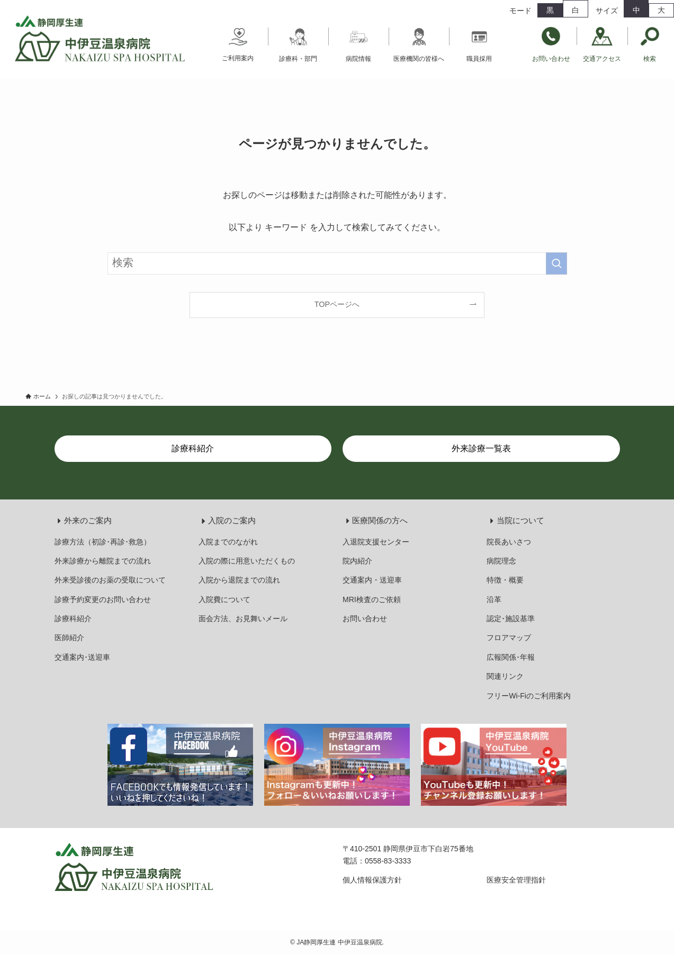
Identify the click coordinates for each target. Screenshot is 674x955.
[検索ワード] (337, 263)
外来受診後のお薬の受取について (110, 580)
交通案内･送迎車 (82, 657)
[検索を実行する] (556, 263)
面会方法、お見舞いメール (243, 618)
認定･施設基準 (511, 618)
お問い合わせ (365, 618)
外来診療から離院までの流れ (103, 561)
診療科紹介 (73, 618)
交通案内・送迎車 (372, 580)
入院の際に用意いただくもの (247, 561)
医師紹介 (69, 637)
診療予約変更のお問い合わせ (103, 599)
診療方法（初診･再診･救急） (103, 542)
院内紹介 (357, 561)
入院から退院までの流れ (239, 580)
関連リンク (505, 676)
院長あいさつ (509, 542)
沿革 (494, 599)
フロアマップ (509, 637)
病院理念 (501, 561)
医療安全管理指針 (516, 880)
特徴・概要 (505, 580)
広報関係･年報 (511, 657)
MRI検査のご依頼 (372, 599)
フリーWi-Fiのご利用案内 (529, 696)
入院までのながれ (228, 542)
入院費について (224, 599)
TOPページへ (337, 304)
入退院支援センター (376, 542)
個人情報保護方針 (372, 880)
